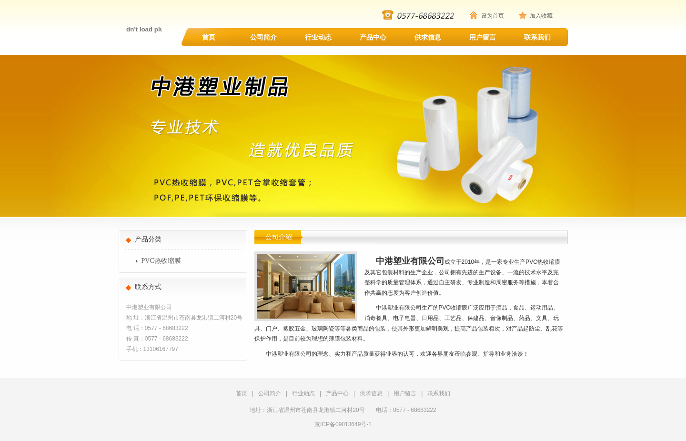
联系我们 (537, 37)
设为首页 (492, 15)
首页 (208, 37)
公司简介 (263, 37)
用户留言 (482, 37)
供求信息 (427, 37)
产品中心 (373, 37)
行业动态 (318, 37)
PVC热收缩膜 (161, 260)
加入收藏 (541, 15)
